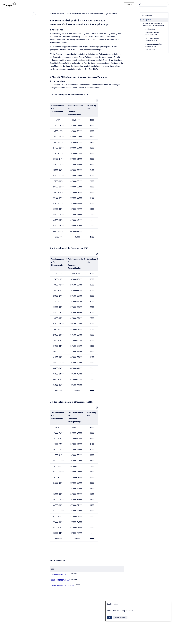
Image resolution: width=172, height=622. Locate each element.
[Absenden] (140, 4)
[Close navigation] (34, 14)
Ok (109, 617)
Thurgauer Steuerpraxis (57, 14)
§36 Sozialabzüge (111, 14)
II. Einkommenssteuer (96, 14)
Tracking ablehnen (120, 617)
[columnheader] (58, 110)
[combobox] (153, 4)
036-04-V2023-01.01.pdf (60, 580)
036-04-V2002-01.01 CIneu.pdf (62, 585)
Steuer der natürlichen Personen (77, 14)
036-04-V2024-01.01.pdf (60, 574)
